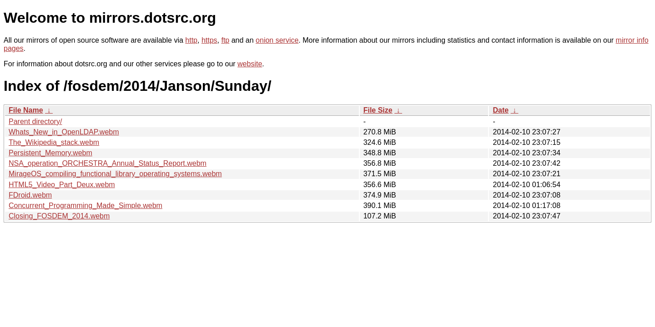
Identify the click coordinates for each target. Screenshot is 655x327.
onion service (277, 40)
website (249, 64)
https (209, 40)
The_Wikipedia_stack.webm (54, 142)
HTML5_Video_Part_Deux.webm (62, 184)
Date (501, 110)
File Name (26, 110)
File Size (378, 110)
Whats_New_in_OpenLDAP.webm (64, 132)
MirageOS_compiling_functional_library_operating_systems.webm (115, 174)
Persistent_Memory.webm (50, 153)
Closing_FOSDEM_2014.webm (59, 216)
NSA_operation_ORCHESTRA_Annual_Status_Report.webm (108, 163)
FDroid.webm (30, 195)
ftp (225, 40)
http (191, 40)
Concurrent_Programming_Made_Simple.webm (85, 205)
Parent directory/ (35, 121)
